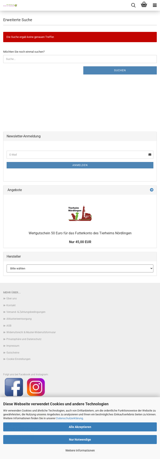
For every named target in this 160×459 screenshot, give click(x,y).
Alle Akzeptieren (80, 427)
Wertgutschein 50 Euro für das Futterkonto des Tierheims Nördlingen (80, 233)
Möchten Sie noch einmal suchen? (24, 51)
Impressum (12, 345)
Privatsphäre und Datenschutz (23, 339)
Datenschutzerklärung (69, 418)
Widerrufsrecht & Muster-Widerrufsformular (31, 332)
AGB (8, 325)
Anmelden (80, 165)
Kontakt (11, 305)
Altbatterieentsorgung (19, 318)
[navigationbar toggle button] (154, 5)
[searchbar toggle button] (133, 5)
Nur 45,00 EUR (80, 242)
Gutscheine (12, 352)
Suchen (120, 70)
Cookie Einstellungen (18, 359)
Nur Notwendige (80, 439)
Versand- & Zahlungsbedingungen (26, 311)
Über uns (11, 298)
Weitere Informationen (80, 450)
